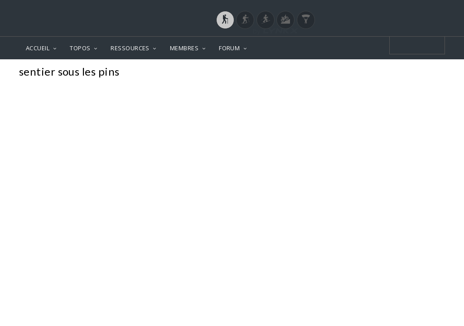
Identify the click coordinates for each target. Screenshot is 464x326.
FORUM (229, 48)
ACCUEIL (37, 48)
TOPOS (80, 48)
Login (398, 8)
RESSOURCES (130, 48)
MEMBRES (184, 48)
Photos (427, 72)
